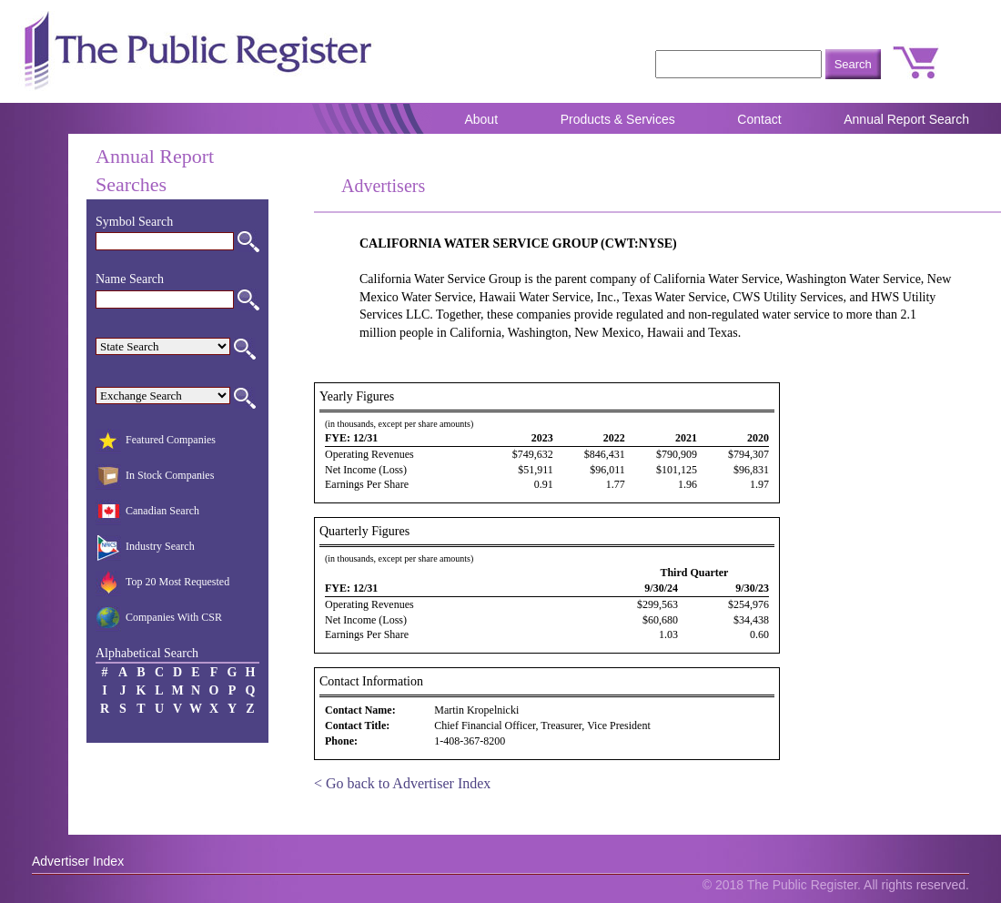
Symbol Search (134, 221)
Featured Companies (156, 441)
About (481, 119)
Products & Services (618, 119)
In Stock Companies (155, 477)
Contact (759, 119)
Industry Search (145, 548)
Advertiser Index (78, 861)
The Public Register (196, 51)
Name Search (130, 279)
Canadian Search (147, 512)
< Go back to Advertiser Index (402, 783)
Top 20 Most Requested (162, 583)
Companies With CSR (159, 619)
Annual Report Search (906, 119)
